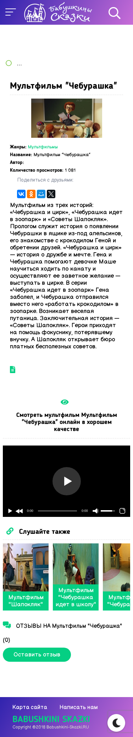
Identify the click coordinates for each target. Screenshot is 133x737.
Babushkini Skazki (51, 719)
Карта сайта (29, 707)
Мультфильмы (43, 147)
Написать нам (78, 707)
